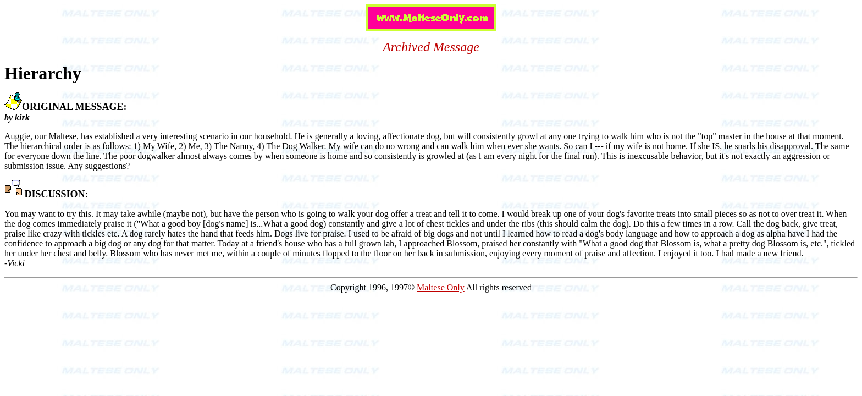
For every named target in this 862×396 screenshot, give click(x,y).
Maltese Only (441, 287)
